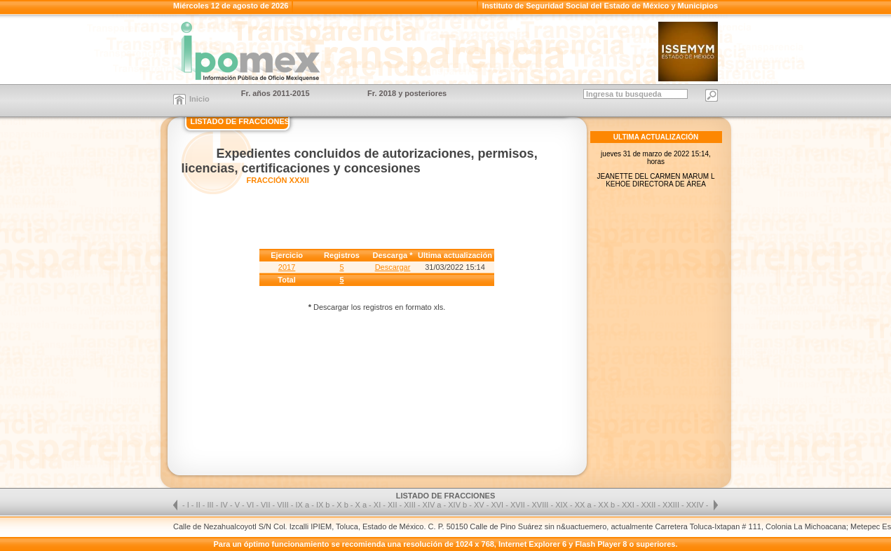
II (199, 505)
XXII (649, 505)
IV (224, 505)
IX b (323, 505)
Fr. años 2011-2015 (275, 93)
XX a (583, 505)
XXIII (671, 505)
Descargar (393, 267)
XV (480, 505)
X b (342, 505)
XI (378, 505)
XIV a (432, 505)
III (212, 505)
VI (251, 505)
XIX (562, 505)
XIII (411, 505)
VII (267, 505)
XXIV (696, 505)
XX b (606, 505)
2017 (286, 267)
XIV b (457, 505)
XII (394, 505)
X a (361, 505)
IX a (303, 505)
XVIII (541, 505)
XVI (498, 505)
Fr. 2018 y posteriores (407, 93)
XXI (629, 505)
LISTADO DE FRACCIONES (240, 121)
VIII (284, 505)
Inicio (199, 99)
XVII (518, 505)
